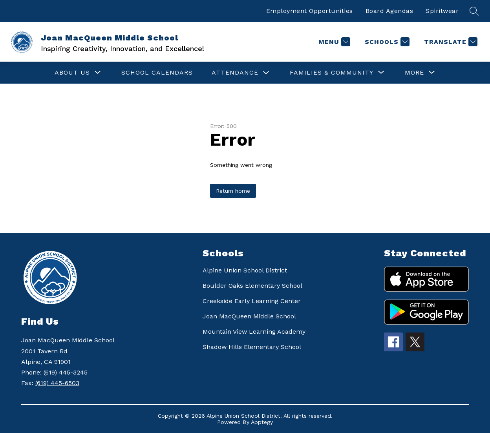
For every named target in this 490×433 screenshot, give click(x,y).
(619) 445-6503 (57, 383)
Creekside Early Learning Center (252, 301)
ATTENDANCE (235, 72)
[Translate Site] (449, 42)
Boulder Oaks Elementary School (252, 285)
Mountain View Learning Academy (254, 331)
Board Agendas (389, 11)
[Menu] (333, 42)
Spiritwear (442, 11)
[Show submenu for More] (414, 72)
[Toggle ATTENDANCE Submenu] (266, 73)
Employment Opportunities (309, 11)
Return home (233, 191)
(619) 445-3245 (66, 372)
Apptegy (262, 422)
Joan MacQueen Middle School (249, 316)
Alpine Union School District (245, 270)
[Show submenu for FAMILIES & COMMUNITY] (331, 72)
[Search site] (474, 11)
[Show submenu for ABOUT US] (72, 72)
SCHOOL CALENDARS (157, 72)
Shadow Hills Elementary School (252, 347)
